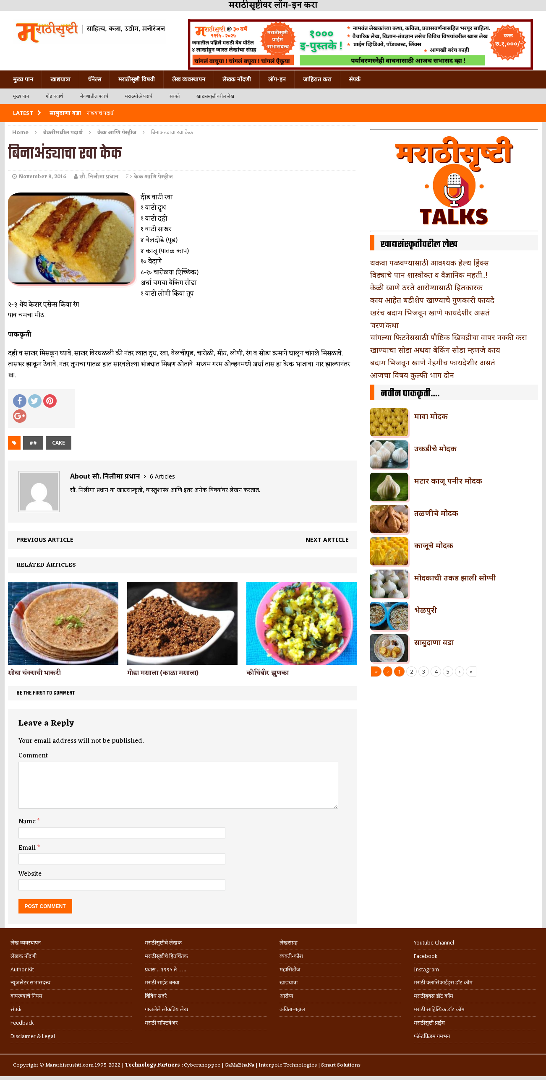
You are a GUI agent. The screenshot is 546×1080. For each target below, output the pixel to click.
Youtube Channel (434, 942)
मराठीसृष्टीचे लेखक (163, 942)
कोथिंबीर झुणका (267, 673)
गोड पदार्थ (54, 96)
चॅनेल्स (94, 79)
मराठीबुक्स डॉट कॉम (433, 996)
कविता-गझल (292, 1009)
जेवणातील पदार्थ (94, 96)
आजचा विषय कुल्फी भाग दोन (412, 375)
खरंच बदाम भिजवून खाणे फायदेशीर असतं (430, 312)
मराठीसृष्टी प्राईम (429, 1023)
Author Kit (22, 969)
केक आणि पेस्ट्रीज (153, 177)
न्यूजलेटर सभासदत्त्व (30, 982)
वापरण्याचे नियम (26, 996)
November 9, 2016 (42, 177)
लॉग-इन (277, 79)
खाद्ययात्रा (60, 79)
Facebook (425, 956)
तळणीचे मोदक (436, 513)
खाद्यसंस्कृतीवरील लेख (215, 96)
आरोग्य (286, 996)
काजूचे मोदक (433, 545)
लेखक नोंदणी (236, 79)
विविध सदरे (156, 996)
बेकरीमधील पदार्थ (63, 132)
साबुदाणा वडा (434, 642)
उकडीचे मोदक (435, 448)
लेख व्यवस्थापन (188, 79)
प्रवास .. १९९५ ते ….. (165, 969)
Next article (327, 540)
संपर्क (355, 79)
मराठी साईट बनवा (162, 982)
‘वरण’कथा (384, 325)
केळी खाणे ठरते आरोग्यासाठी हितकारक (426, 287)
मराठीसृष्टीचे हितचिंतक (166, 956)
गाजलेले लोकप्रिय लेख (166, 1009)
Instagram (426, 969)
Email (27, 848)
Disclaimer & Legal (32, 1036)
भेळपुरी (425, 610)
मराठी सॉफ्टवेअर (161, 1023)
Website (30, 874)
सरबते (175, 96)
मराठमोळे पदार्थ (139, 96)
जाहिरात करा (317, 79)
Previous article (44, 540)
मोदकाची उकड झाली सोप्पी (455, 578)
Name (27, 822)
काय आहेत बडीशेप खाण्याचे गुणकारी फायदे (432, 300)
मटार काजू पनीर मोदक (448, 481)
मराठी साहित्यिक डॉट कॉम (439, 1009)
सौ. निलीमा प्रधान (99, 177)
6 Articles (162, 476)
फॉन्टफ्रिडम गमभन (432, 1036)
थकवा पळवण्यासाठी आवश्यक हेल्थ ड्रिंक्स (429, 263)
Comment (33, 756)
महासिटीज (290, 969)
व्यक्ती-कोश (291, 956)
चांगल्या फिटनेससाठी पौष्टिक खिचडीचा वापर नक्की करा (448, 337)
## (33, 442)
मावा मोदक (431, 416)
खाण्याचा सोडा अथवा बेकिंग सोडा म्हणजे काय (435, 350)
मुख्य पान (23, 79)
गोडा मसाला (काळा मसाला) (163, 673)
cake (58, 442)
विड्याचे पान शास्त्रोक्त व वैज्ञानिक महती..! (428, 275)
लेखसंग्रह (289, 942)
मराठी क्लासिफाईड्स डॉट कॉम (443, 982)
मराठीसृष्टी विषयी (136, 79)
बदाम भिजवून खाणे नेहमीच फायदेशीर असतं (432, 362)
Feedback (22, 1023)
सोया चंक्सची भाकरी (34, 673)
